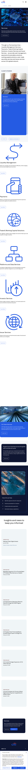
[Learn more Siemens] (6, 105)
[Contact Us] (19, 749)
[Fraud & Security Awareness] (6, 749)
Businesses (5, 5)
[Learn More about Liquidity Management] (3, 149)
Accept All (22, 767)
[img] (23, 2)
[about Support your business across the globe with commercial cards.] (6, 434)
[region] (14, 760)
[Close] (26, 752)
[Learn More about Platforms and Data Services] (3, 251)
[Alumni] (19, 747)
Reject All (15, 767)
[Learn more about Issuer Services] (3, 319)
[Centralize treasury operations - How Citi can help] (10, 484)
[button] (2, 115)
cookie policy (19, 756)
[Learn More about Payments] (3, 183)
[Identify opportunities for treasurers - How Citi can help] (11, 476)
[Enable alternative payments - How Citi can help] (10, 482)
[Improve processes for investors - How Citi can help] (10, 479)
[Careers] (6, 747)
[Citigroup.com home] (14, 720)
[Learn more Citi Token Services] (4, 409)
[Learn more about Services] (7, 705)
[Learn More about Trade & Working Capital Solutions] (3, 217)
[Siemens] (14, 83)
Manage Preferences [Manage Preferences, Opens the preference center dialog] (6, 767)
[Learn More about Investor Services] (3, 285)
